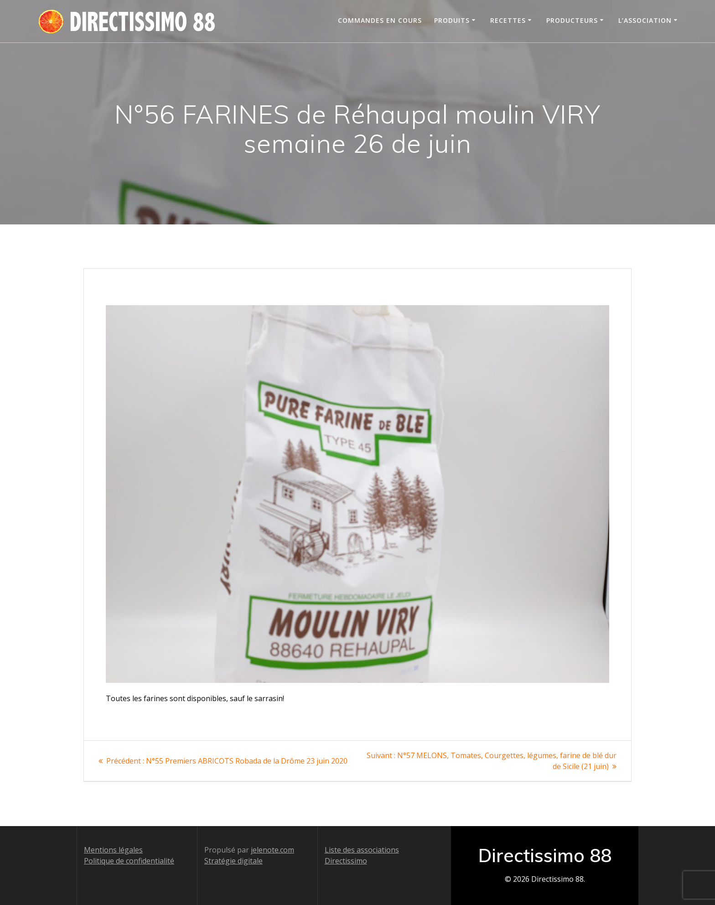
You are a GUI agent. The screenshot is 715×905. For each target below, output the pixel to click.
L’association (645, 20)
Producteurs (572, 20)
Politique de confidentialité (129, 861)
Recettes (508, 20)
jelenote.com (272, 850)
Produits (452, 20)
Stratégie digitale (233, 861)
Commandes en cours (380, 20)
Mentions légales (113, 850)
